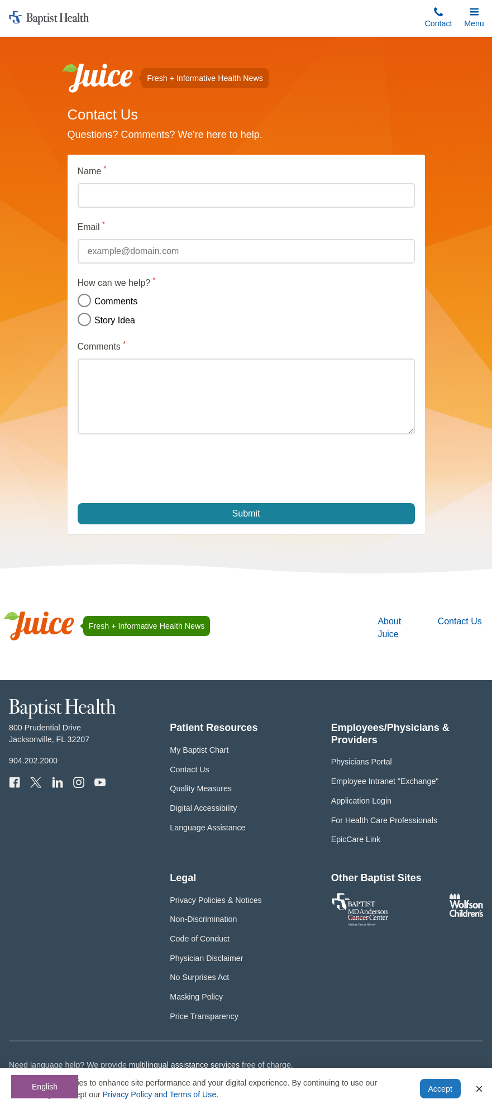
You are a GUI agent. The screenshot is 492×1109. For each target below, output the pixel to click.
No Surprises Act (199, 977)
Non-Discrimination (203, 919)
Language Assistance (207, 827)
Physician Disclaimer (206, 958)
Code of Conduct (200, 938)
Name (110, 170)
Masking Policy (196, 996)
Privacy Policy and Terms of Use (160, 1094)
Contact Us (460, 621)
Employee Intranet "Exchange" (385, 781)
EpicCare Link (356, 839)
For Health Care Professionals (384, 820)
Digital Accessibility (203, 808)
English (45, 1086)
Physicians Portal (361, 761)
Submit (246, 513)
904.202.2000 (33, 760)
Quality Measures (201, 788)
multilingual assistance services (184, 1064)
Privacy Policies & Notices (215, 900)
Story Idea (106, 320)
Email (109, 226)
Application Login (361, 800)
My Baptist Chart (199, 749)
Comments (108, 301)
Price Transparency (204, 1016)
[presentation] (162, 468)
